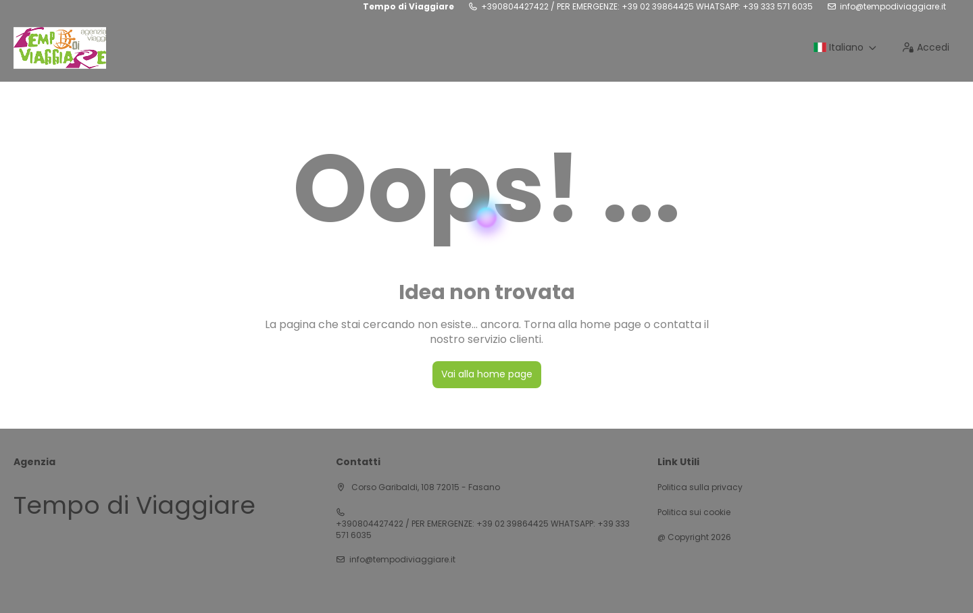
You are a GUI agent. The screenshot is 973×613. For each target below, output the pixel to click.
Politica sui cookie (693, 512)
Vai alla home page (486, 374)
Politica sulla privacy (700, 487)
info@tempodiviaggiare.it (893, 6)
